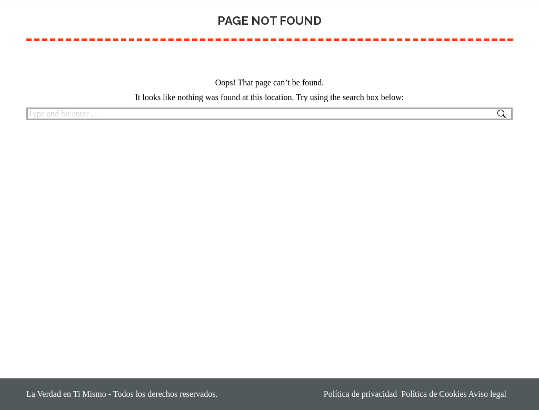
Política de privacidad (360, 393)
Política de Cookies (433, 393)
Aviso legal (490, 393)
